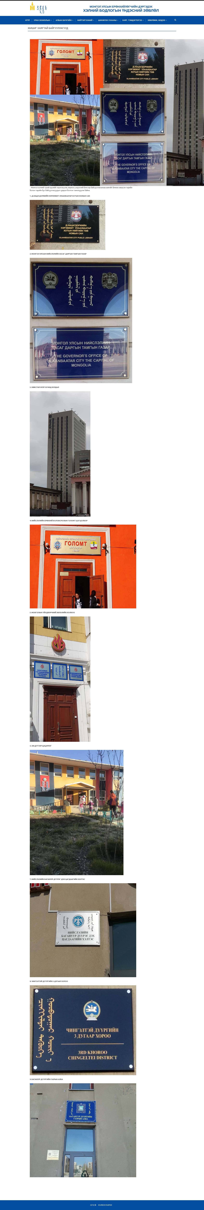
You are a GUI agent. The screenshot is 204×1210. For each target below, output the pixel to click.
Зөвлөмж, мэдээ (157, 20)
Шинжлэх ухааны (108, 20)
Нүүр (27, 20)
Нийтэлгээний (85, 20)
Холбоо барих (105, 1205)
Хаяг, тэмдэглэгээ (133, 20)
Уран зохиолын (43, 20)
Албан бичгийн (64, 20)
